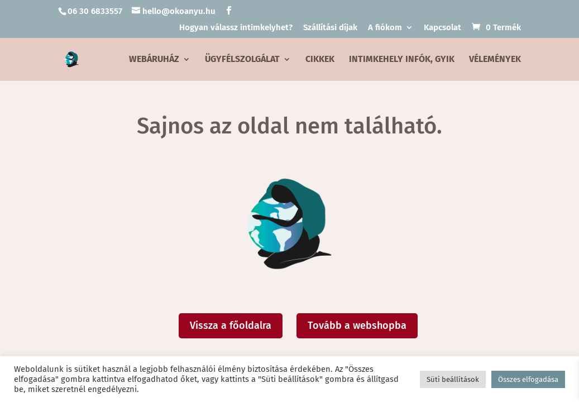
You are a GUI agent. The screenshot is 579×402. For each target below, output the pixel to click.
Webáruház (154, 59)
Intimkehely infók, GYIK (401, 59)
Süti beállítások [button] (453, 379)
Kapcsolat (442, 27)
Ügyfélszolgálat (242, 59)
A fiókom (385, 27)
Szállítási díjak (330, 27)
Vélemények (495, 59)
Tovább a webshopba (357, 325)
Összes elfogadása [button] (528, 379)
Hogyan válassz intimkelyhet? (236, 27)
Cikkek (319, 59)
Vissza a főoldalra (230, 325)
